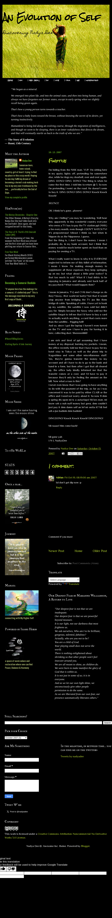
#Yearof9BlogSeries (14, 338)
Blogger (85, 846)
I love (56, 80)
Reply (59, 487)
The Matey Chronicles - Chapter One (21, 214)
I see (77, 80)
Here (10, 80)
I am (20, 80)
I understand (91, 80)
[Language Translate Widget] (64, 579)
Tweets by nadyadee (72, 756)
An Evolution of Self (51, 17)
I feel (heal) (34, 80)
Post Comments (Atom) (85, 563)
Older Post (100, 551)
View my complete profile (16, 197)
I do (47, 80)
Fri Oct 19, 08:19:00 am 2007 (80, 477)
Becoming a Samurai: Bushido (20, 283)
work (13, 833)
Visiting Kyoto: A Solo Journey (18, 344)
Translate (70, 584)
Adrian (59, 477)
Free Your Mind (11, 251)
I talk (67, 80)
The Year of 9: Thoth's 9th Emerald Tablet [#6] (20, 233)
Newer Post (56, 551)
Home (78, 551)
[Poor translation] (11, 869)
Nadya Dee (27, 160)
